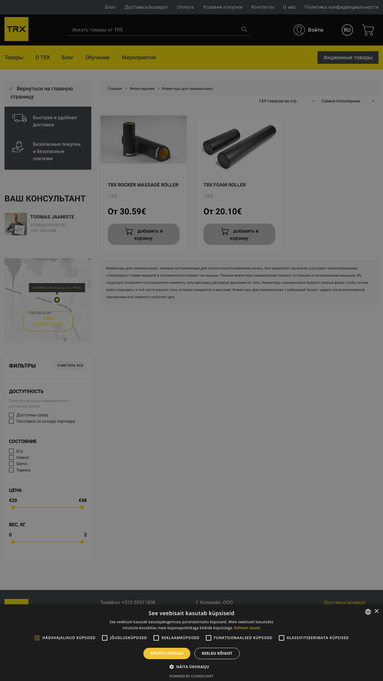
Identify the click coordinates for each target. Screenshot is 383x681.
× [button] (376, 611)
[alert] (191, 340)
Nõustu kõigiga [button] (166, 653)
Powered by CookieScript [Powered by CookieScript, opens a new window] (192, 676)
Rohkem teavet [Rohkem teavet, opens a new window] (247, 627)
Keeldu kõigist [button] (217, 653)
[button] (191, 667)
